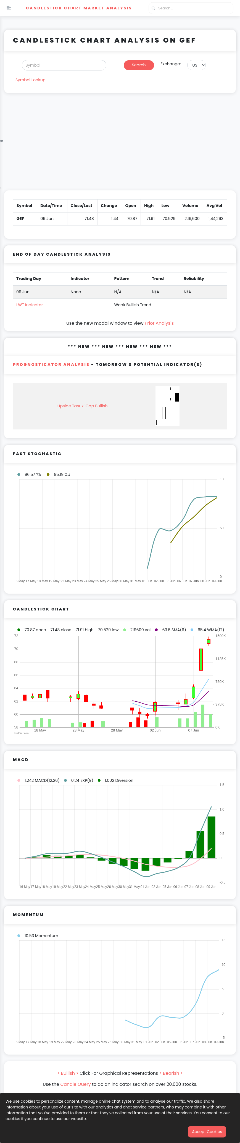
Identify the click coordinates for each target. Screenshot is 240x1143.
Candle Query (75, 1084)
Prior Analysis (159, 323)
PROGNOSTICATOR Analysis (51, 364)
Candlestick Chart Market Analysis (79, 8)
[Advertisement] (120, 145)
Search (139, 65)
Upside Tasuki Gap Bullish (82, 406)
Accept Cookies (207, 1131)
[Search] (64, 65)
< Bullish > (67, 1073)
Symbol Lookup (30, 80)
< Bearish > (171, 1073)
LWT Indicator (29, 305)
